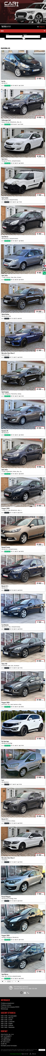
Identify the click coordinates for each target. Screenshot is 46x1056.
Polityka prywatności (7, 1003)
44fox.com (32, 1053)
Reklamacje (4, 1009)
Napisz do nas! (19, 1053)
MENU (2, 31)
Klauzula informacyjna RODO (10, 1007)
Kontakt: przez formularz (9, 1046)
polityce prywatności (29, 1050)
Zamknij (42, 1050)
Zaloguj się (41, 27)
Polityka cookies (6, 1005)
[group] (23, 12)
